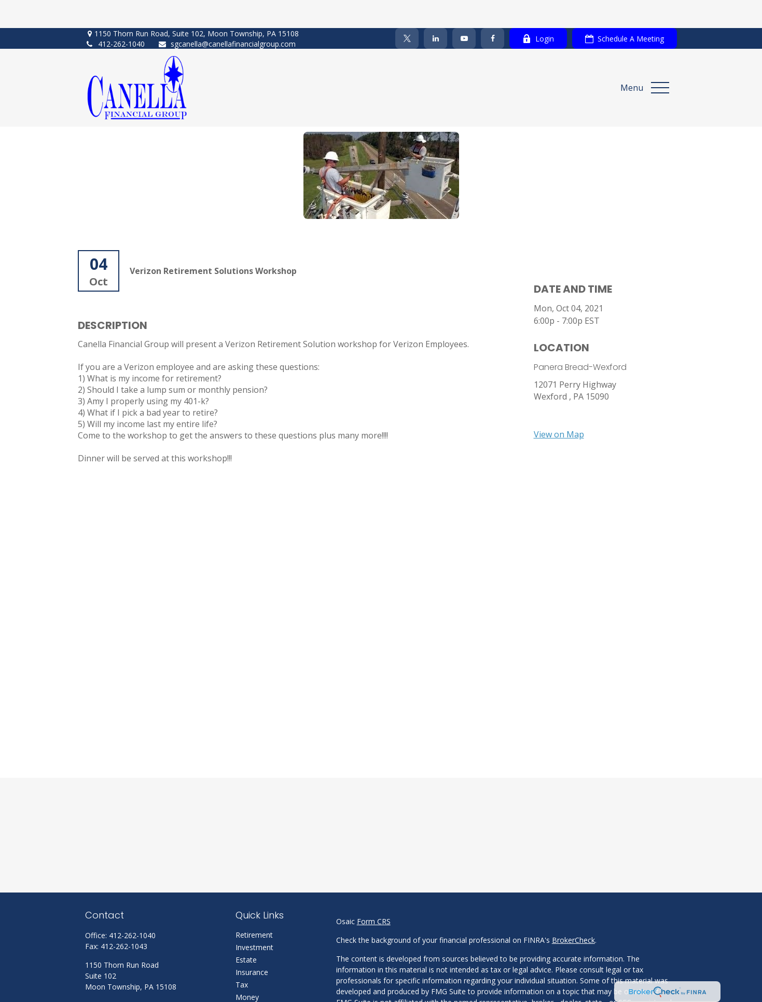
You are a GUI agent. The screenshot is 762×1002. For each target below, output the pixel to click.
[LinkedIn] (435, 10)
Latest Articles (259, 993)
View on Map (559, 405)
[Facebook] (492, 10)
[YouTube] (464, 10)
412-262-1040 (115, 16)
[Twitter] (407, 10)
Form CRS (374, 893)
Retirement (254, 906)
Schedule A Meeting (624, 11)
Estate (246, 931)
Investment (254, 919)
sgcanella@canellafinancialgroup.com (227, 16)
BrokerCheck (573, 911)
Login (538, 11)
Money (247, 968)
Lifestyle (249, 981)
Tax (241, 956)
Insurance (251, 944)
